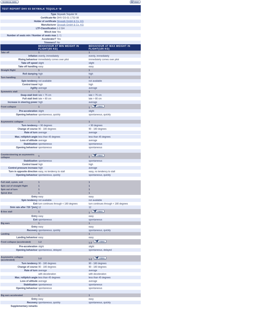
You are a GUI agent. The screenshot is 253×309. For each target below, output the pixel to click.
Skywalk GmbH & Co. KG (70, 21)
